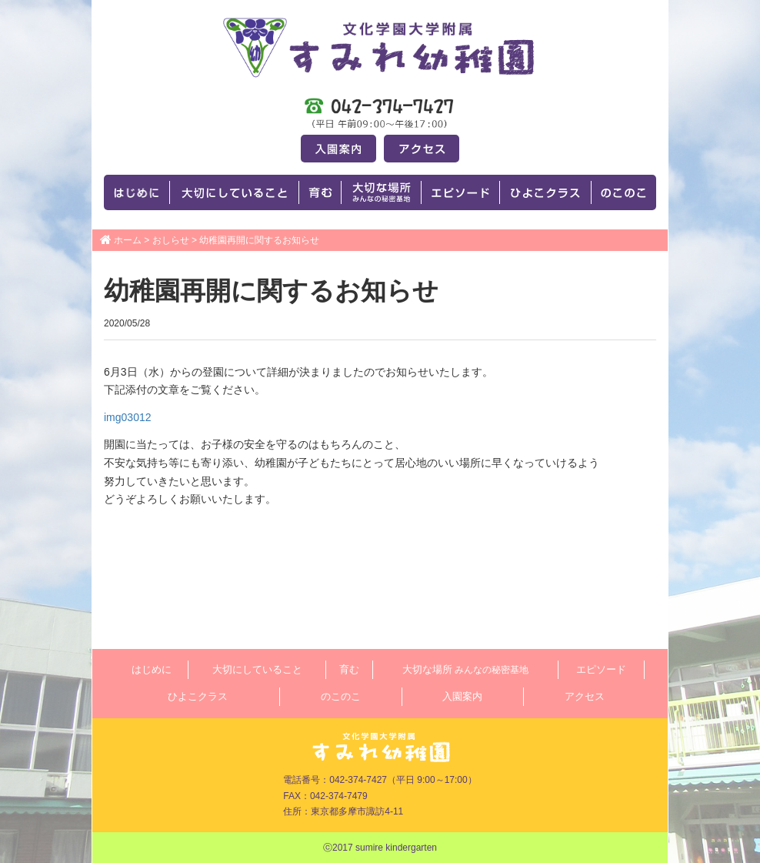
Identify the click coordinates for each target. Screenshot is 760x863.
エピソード (601, 669)
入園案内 (462, 696)
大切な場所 (465, 669)
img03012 (128, 417)
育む (349, 669)
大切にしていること (257, 669)
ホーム (128, 240)
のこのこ (341, 696)
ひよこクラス (198, 696)
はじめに (152, 669)
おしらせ (170, 240)
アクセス (585, 696)
